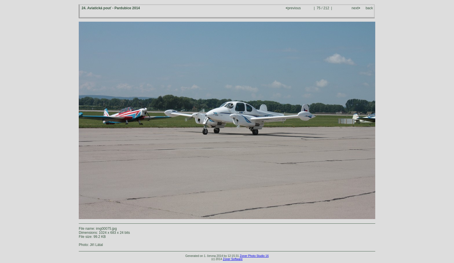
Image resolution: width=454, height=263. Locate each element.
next (355, 8)
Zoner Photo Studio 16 (254, 256)
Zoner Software (233, 259)
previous (293, 8)
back (369, 8)
